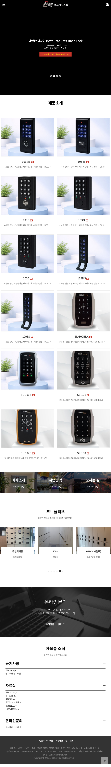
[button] (51, 76)
